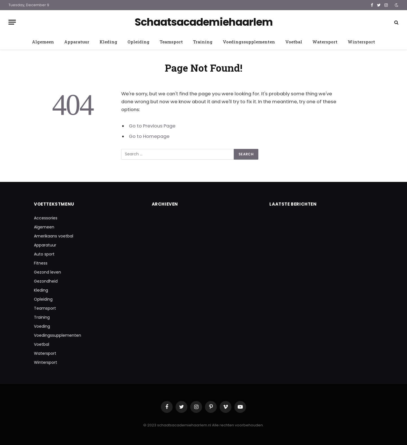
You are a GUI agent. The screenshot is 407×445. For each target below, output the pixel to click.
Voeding (42, 326)
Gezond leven (47, 272)
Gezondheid (46, 281)
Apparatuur (76, 42)
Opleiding (138, 42)
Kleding (108, 42)
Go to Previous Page (152, 126)
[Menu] (12, 22)
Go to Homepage (149, 136)
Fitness (40, 263)
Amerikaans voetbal (53, 236)
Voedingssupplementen (249, 42)
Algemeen (43, 42)
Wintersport (361, 42)
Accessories (45, 218)
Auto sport (44, 254)
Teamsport (171, 42)
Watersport (324, 42)
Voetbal (293, 42)
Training (203, 42)
